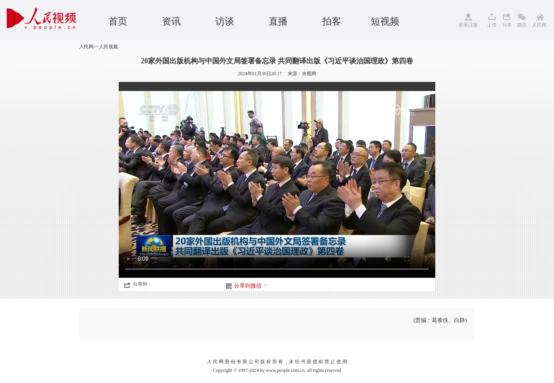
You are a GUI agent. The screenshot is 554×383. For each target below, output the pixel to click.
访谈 (224, 21)
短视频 (385, 21)
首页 (117, 21)
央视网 (309, 73)
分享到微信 (251, 286)
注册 (473, 25)
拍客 (331, 21)
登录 (463, 25)
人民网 (539, 25)
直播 (278, 21)
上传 (492, 25)
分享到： (142, 284)
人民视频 (108, 46)
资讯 (171, 21)
